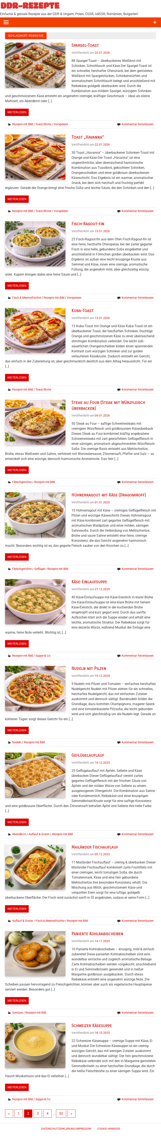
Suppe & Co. (43, 655)
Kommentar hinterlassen (138, 124)
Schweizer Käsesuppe (91, 1025)
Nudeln (16, 742)
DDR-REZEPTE (29, 5)
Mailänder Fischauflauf (94, 847)
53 (61, 1114)
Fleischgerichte (22, 482)
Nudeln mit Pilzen (88, 668)
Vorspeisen (61, 124)
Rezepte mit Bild (22, 124)
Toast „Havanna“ (87, 137)
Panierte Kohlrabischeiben (97, 933)
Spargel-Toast (85, 45)
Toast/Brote (43, 124)
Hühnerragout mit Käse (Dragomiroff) (108, 495)
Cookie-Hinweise (108, 1128)
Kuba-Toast (82, 310)
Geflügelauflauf (87, 755)
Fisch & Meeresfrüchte (26, 297)
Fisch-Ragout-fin (87, 223)
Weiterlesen (16, 112)
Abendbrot (19, 834)
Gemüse (17, 1012)
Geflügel (39, 568)
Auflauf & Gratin (39, 834)
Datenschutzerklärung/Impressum (66, 1128)
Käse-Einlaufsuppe (89, 581)
